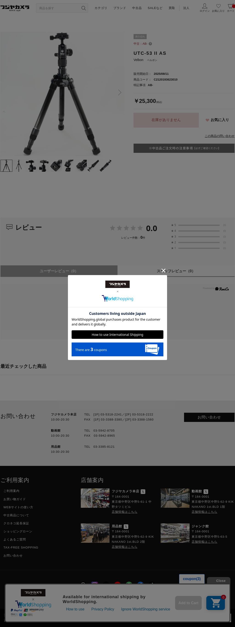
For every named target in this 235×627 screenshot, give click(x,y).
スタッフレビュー (176, 271)
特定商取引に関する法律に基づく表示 (144, 598)
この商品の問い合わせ (220, 136)
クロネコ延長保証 (16, 523)
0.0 (151, 228)
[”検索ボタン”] (83, 8)
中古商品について (16, 515)
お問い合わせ (209, 417)
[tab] (6, 166)
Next (119, 92)
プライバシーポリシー (92, 598)
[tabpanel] (62, 94)
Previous (5, 92)
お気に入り (220, 120)
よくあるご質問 (14, 539)
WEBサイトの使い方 (18, 507)
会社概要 (38, 598)
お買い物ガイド (14, 499)
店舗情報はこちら (124, 512)
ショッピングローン (17, 531)
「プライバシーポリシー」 (173, 615)
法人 (186, 8)
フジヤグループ (192, 598)
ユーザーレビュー (59, 271)
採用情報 (60, 598)
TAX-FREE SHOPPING (20, 547)
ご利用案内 (11, 491)
